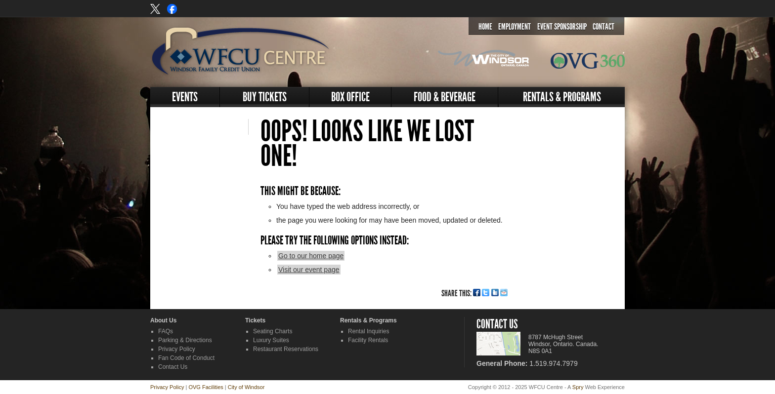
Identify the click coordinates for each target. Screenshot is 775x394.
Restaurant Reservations (285, 349)
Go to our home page (311, 256)
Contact (603, 26)
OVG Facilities (205, 387)
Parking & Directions (185, 340)
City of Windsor (246, 387)
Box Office (350, 97)
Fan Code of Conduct (186, 358)
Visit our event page (309, 270)
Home (485, 26)
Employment (514, 26)
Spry (578, 387)
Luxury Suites (271, 340)
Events (185, 97)
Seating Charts (272, 331)
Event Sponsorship (562, 26)
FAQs (165, 331)
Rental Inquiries (368, 331)
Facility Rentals (368, 340)
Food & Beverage (444, 97)
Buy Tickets (265, 97)
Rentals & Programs (562, 97)
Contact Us (172, 366)
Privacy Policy (176, 349)
